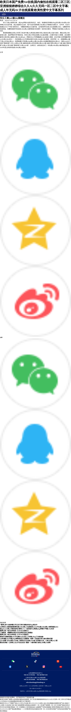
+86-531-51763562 (29, 675)
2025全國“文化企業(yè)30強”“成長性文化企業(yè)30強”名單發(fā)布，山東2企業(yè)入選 (28, 640)
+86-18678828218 (42, 679)
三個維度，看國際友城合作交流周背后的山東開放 (16, 632)
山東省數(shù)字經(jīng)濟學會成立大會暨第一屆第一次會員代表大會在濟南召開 (26, 638)
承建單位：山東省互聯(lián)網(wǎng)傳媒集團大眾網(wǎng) (35, 691)
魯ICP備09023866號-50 (35, 688)
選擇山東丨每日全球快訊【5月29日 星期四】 (14, 634)
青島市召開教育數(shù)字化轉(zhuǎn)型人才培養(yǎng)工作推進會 (21, 636)
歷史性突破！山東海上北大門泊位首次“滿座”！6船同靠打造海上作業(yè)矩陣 (25, 642)
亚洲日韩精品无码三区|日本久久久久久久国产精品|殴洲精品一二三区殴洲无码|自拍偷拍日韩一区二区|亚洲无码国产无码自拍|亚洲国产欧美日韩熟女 (35, 709)
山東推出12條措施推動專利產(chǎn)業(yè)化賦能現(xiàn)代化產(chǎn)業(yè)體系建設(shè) (29, 627)
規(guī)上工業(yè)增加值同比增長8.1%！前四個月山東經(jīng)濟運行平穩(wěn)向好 (27, 629)
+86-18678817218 (42, 675)
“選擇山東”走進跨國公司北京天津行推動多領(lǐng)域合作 (18, 624)
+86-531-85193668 (29, 679)
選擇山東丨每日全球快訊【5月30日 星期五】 (14, 630)
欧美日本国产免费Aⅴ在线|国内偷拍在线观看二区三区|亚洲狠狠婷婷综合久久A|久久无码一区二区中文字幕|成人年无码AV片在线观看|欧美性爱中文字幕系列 (35, 6)
